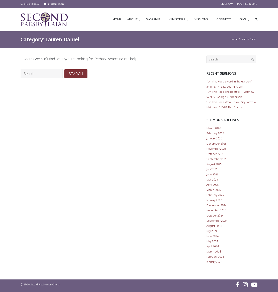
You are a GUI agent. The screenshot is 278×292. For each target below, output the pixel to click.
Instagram (245, 284)
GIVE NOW (226, 3)
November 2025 (216, 148)
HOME (117, 19)
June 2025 (212, 174)
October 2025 (214, 153)
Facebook (238, 284)
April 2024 (212, 246)
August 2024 (214, 225)
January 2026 (214, 138)
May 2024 (212, 241)
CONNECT (223, 19)
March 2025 (213, 189)
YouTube (254, 284)
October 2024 (215, 215)
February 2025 (215, 195)
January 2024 (214, 261)
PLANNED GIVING (247, 3)
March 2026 (213, 128)
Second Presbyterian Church (45, 284)
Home (234, 39)
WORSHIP (153, 19)
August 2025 (214, 164)
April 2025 (212, 184)
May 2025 (212, 179)
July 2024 (212, 231)
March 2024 (213, 251)
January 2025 (214, 200)
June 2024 (212, 236)
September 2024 (216, 220)
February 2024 (215, 256)
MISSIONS (201, 19)
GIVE (243, 19)
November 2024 (216, 210)
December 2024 (216, 205)
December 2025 (216, 143)
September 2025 (216, 159)
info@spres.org (56, 3)
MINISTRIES (177, 19)
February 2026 (215, 133)
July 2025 (211, 169)
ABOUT (132, 19)
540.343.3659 (31, 3)
